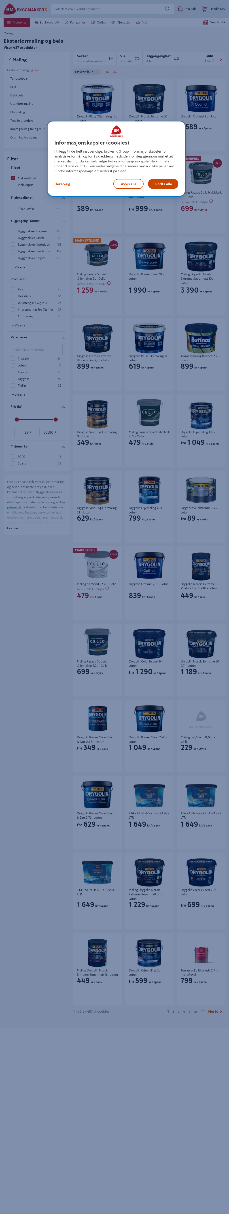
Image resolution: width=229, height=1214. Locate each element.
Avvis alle (128, 184)
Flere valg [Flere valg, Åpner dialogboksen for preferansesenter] (62, 184)
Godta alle (163, 184)
